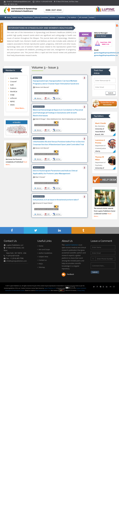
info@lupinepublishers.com (16, 261)
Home (8, 17)
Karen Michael (101, 36)
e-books (16, 122)
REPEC (11, 101)
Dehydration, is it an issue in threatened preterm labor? (56, 200)
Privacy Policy (81, 290)
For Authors (73, 17)
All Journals (83, 17)
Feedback (68, 275)
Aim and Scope (43, 250)
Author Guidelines (44, 253)
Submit (110, 93)
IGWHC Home (17, 17)
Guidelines (62, 17)
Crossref (12, 81)
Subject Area (42, 257)
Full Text (56, 98)
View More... (20, 108)
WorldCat (12, 91)
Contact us (42, 260)
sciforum (12, 98)
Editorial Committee (41, 17)
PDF (47, 98)
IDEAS (11, 105)
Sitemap (41, 268)
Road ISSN (13, 78)
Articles (53, 17)
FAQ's (40, 264)
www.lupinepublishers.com (43, 290)
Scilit (11, 85)
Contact (91, 17)
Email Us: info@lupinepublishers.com (17, 2)
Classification (28, 17)
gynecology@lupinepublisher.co (106, 55)
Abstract (37, 98)
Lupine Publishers (71, 245)
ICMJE (11, 95)
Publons (12, 88)
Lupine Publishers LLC (50, 288)
